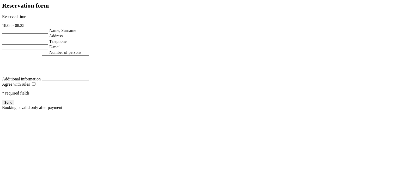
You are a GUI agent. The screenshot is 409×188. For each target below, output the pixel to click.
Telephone (58, 41)
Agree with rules (16, 89)
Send (8, 107)
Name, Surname (62, 30)
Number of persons (65, 52)
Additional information (21, 83)
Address (56, 36)
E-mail (55, 47)
